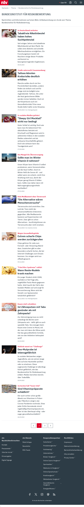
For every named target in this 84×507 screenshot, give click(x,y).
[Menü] (81, 2)
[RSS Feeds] (54, 494)
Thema (13, 8)
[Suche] (75, 2)
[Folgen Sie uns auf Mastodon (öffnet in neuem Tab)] (48, 494)
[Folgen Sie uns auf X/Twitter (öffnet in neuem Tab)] (36, 494)
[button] (11, 439)
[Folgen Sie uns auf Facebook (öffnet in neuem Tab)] (30, 494)
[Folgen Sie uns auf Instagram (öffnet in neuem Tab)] (42, 494)
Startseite (5, 8)
